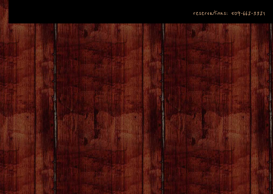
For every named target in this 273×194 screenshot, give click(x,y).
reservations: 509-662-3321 (229, 13)
